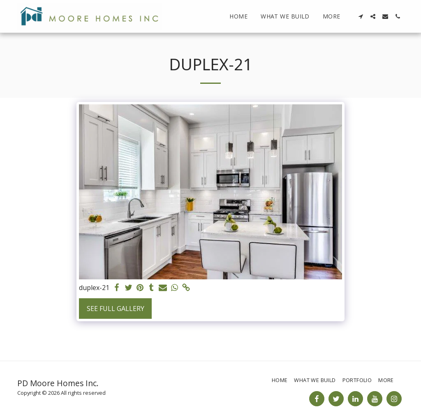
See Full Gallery (115, 308)
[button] (360, 16)
